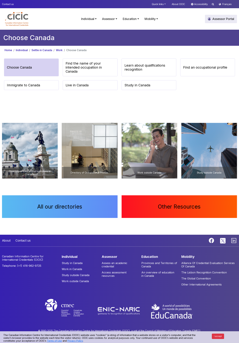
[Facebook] (211, 240)
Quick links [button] (158, 4)
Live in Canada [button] (77, 85)
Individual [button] (87, 19)
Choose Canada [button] (19, 67)
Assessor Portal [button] (223, 19)
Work (59, 50)
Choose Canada (76, 50)
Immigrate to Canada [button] (23, 85)
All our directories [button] (59, 206)
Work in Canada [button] (72, 269)
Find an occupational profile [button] (205, 67)
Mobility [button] (150, 19)
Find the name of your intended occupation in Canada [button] (84, 67)
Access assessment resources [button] (114, 274)
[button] (16, 19)
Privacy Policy (75, 340)
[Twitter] (223, 240)
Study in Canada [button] (137, 85)
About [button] (6, 240)
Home (8, 50)
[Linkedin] (234, 240)
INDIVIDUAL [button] (69, 257)
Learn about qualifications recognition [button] (144, 67)
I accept (218, 336)
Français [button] (227, 4)
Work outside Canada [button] (75, 281)
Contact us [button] (8, 4)
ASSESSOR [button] (109, 257)
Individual (22, 50)
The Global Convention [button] (196, 278)
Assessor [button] (108, 19)
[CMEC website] (68, 310)
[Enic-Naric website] (119, 310)
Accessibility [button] (201, 4)
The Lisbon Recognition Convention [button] (204, 272)
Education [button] (130, 19)
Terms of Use (54, 340)
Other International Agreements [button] (201, 284)
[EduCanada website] (172, 310)
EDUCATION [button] (149, 257)
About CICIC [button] (178, 4)
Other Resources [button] (179, 206)
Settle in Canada (42, 50)
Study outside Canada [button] (75, 275)
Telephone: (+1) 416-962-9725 (21, 265)
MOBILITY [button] (188, 257)
